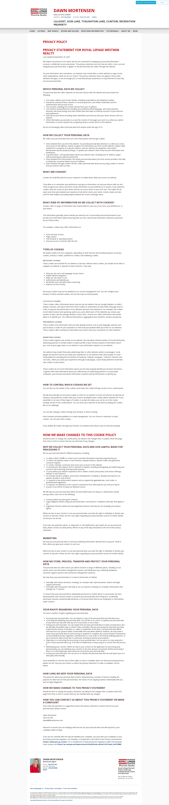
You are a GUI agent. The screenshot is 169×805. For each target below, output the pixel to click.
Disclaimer (58, 788)
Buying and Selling (70, 31)
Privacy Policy (49, 788)
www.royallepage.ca (36, 788)
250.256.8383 (66, 17)
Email (94, 17)
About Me (125, 31)
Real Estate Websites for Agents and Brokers (60, 800)
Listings (41, 31)
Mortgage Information (92, 31)
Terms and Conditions (70, 788)
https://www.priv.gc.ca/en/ (55, 742)
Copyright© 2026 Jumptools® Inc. (39, 800)
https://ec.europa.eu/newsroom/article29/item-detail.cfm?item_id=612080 (89, 744)
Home (32, 31)
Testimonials (112, 31)
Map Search (53, 31)
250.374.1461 (85, 17)
